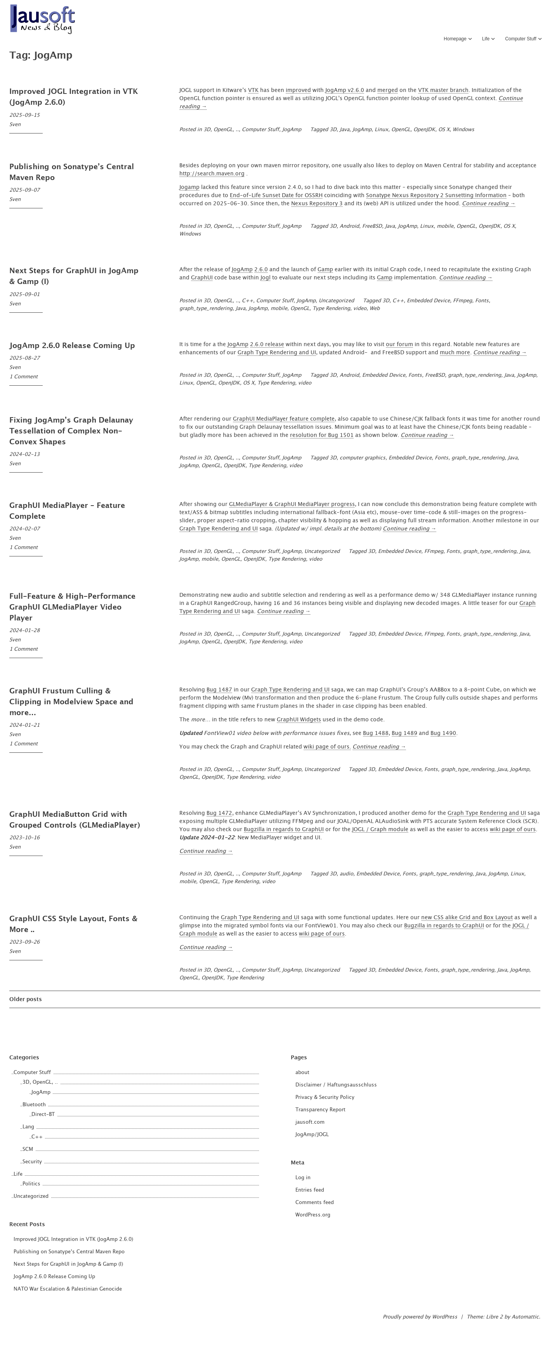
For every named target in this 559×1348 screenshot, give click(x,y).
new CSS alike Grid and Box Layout (467, 917)
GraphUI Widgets (299, 720)
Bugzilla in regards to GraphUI (284, 829)
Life (486, 39)
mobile (445, 226)
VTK (253, 90)
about (302, 1072)
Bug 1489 (404, 733)
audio (346, 874)
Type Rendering (331, 308)
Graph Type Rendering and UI (277, 352)
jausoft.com (310, 1122)
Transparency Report (320, 1109)
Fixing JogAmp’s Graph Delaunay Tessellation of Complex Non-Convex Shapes (71, 431)
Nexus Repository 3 (317, 203)
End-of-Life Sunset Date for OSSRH (276, 195)
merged (387, 90)
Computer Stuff (520, 39)
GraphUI (202, 278)
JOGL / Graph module (380, 829)
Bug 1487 (219, 690)
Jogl (265, 278)
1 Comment (23, 376)
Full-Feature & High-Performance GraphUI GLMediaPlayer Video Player (72, 607)
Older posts (25, 999)
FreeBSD (372, 226)
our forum (399, 344)
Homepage (455, 39)
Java (344, 129)
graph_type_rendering (206, 308)
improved (298, 90)
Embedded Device (428, 300)
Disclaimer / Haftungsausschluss (336, 1085)
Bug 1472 (219, 813)
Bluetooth (34, 1104)
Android (349, 226)
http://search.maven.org (212, 174)
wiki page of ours (513, 829)
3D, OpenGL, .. (221, 129)
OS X (444, 129)
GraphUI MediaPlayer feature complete (284, 419)
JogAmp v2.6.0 (344, 90)
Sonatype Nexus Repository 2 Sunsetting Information (436, 195)
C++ (247, 300)
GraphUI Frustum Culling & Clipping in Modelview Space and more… (71, 702)
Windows (463, 129)
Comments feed (314, 1202)
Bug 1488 (376, 733)
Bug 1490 (443, 733)
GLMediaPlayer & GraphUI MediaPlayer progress (292, 504)
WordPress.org (312, 1215)
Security (32, 1161)
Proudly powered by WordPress (420, 1317)
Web (375, 308)
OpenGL (400, 129)
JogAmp (291, 129)
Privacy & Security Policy (324, 1097)
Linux (381, 129)
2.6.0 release (267, 344)
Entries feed (309, 1190)
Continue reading (489, 203)
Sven (15, 124)
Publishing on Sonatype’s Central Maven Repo (69, 1251)
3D (333, 129)
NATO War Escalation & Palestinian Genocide (68, 1289)
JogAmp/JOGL (312, 1134)
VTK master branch (443, 90)
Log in (303, 1177)
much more (455, 352)
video (359, 308)
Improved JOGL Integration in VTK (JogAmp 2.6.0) (73, 1239)
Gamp (325, 269)
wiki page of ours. (327, 747)
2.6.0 (261, 269)
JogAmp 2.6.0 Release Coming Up (72, 346)
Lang (28, 1127)
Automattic (525, 1317)
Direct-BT (43, 1114)
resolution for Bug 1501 (322, 435)
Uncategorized (336, 300)
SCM (28, 1149)
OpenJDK (424, 129)
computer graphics (362, 458)
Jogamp (189, 187)
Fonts (482, 300)
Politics (31, 1184)
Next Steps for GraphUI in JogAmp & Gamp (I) (68, 1264)
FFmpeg (462, 300)
